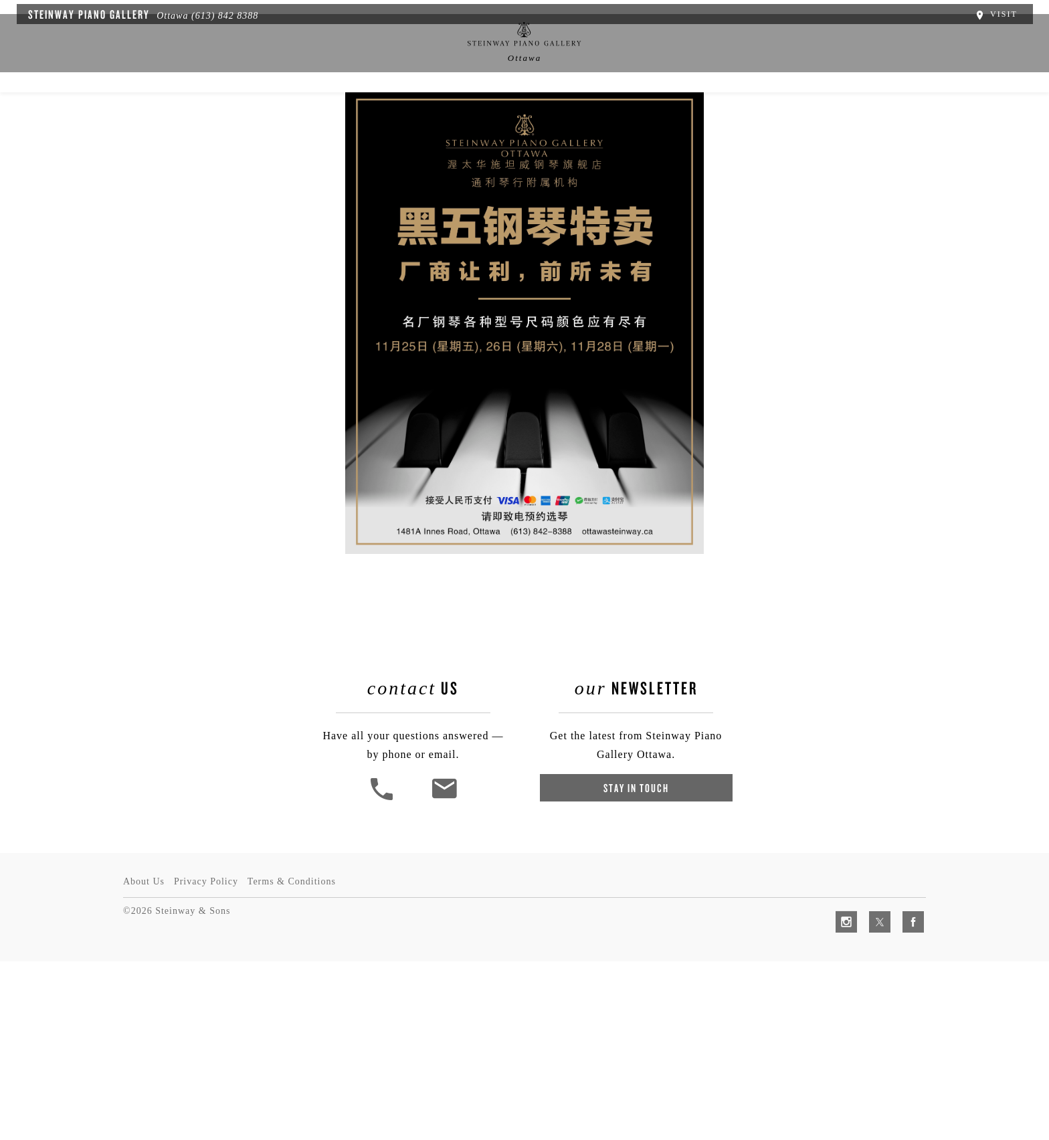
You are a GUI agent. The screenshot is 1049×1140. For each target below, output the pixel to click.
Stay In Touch (633, 985)
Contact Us (788, 112)
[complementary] (952, 1066)
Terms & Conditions (300, 1060)
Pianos (367, 112)
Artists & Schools (686, 112)
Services (591, 112)
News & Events (448, 112)
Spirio (307, 112)
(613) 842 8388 (216, 14)
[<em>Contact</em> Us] (447, 996)
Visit (1004, 12)
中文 (526, 112)
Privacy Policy (210, 1060)
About (247, 112)
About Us (144, 1060)
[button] (386, 996)
